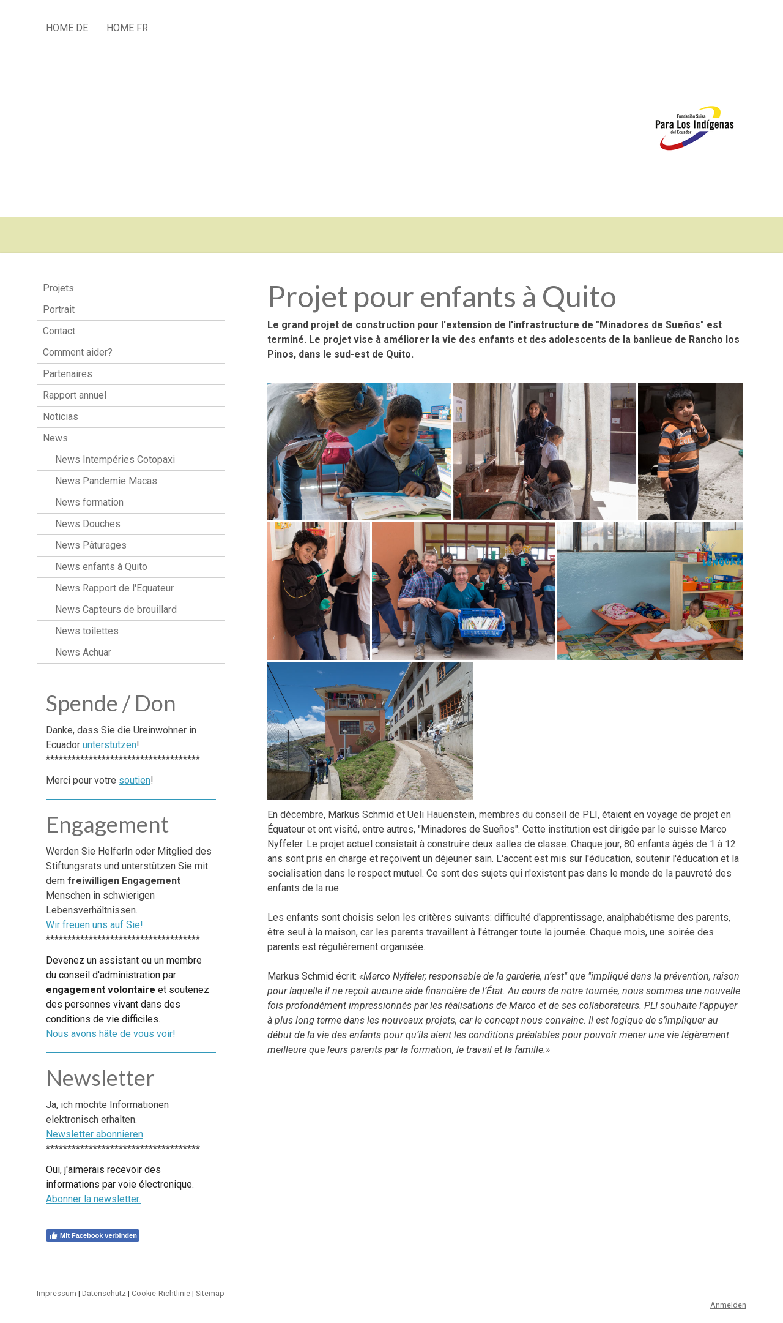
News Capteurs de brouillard (116, 609)
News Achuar (83, 652)
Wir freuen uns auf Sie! (94, 925)
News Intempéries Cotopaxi (115, 459)
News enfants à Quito (101, 566)
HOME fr (127, 28)
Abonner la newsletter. (93, 1199)
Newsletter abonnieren (94, 1134)
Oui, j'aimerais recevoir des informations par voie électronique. (120, 1184)
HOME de (67, 28)
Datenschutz (104, 1293)
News (55, 438)
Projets (58, 288)
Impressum (56, 1293)
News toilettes (87, 631)
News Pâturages (91, 545)
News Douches (88, 524)
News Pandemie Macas (106, 481)
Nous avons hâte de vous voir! (111, 1034)
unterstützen (109, 745)
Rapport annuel (74, 395)
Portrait (59, 309)
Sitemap (210, 1293)
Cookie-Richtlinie (161, 1293)
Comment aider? (78, 352)
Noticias (60, 416)
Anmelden (728, 1305)
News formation (89, 502)
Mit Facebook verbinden (92, 1235)
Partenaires (67, 374)
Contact (59, 331)
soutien (134, 780)
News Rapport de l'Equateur (114, 588)
